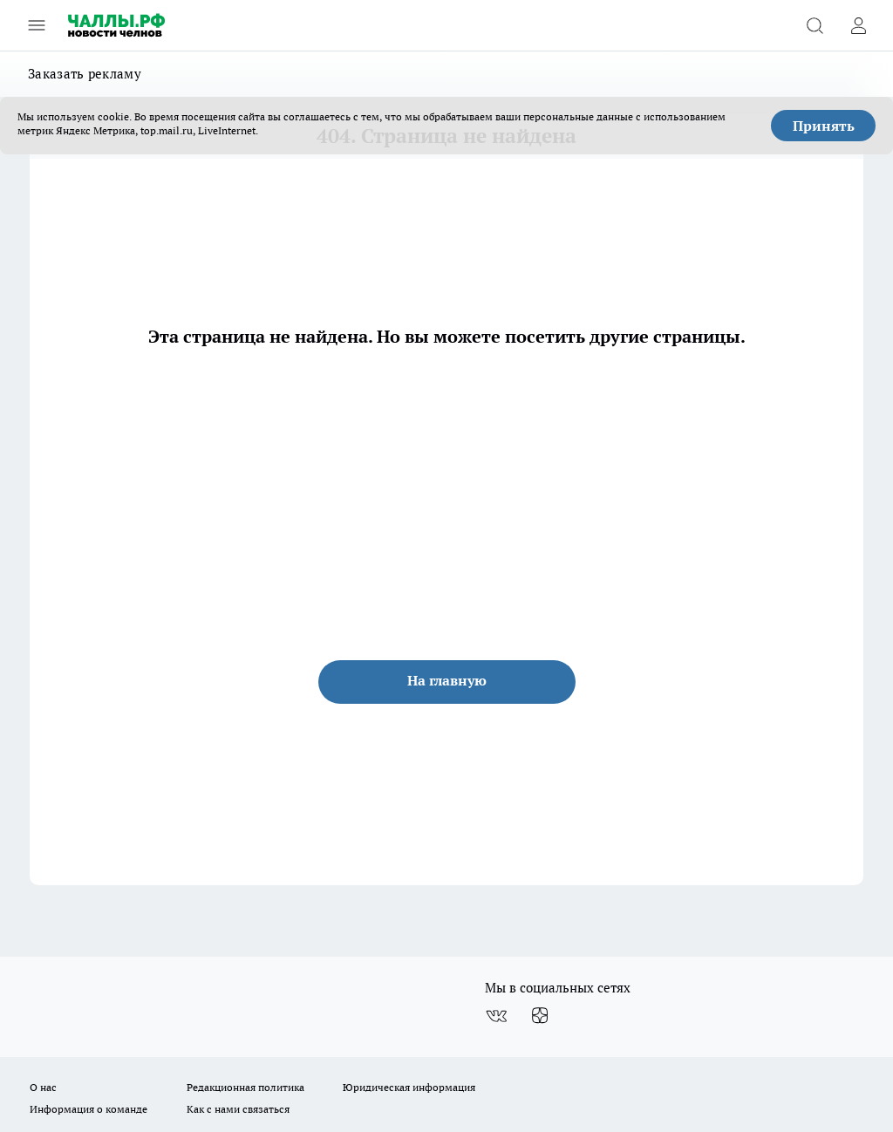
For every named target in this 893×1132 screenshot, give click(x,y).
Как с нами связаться (238, 1108)
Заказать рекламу (84, 73)
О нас (43, 1087)
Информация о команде (88, 1108)
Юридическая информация (409, 1087)
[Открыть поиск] (814, 25)
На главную (447, 680)
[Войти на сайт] (858, 25)
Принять (824, 125)
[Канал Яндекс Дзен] (540, 1016)
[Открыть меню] (37, 25)
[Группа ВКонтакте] (496, 1016)
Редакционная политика (245, 1087)
